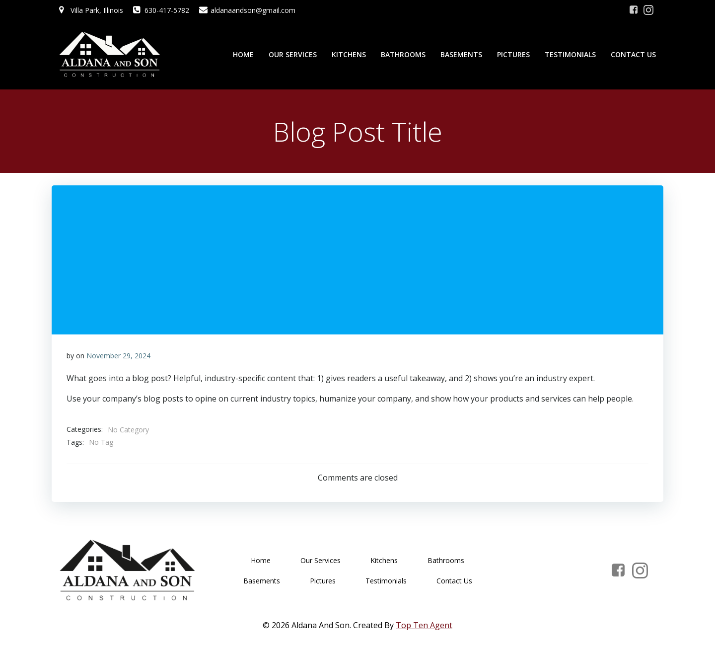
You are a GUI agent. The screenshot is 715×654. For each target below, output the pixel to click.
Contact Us (633, 54)
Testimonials (570, 54)
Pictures (513, 54)
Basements (461, 54)
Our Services (293, 54)
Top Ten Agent (424, 625)
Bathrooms (403, 54)
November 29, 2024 (118, 355)
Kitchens (349, 54)
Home (243, 54)
